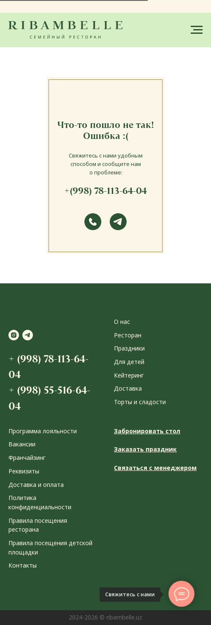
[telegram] (27, 335)
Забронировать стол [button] (147, 431)
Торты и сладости (140, 402)
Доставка (128, 388)
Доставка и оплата (36, 485)
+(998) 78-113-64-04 (105, 190)
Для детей (129, 362)
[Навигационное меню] (197, 30)
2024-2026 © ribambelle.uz (105, 617)
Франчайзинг (27, 458)
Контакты (22, 565)
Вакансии (21, 444)
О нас (122, 322)
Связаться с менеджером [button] (155, 468)
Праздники (129, 348)
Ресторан (127, 335)
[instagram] (13, 335)
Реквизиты (23, 471)
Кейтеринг (129, 375)
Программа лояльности (42, 431)
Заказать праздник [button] (145, 449)
